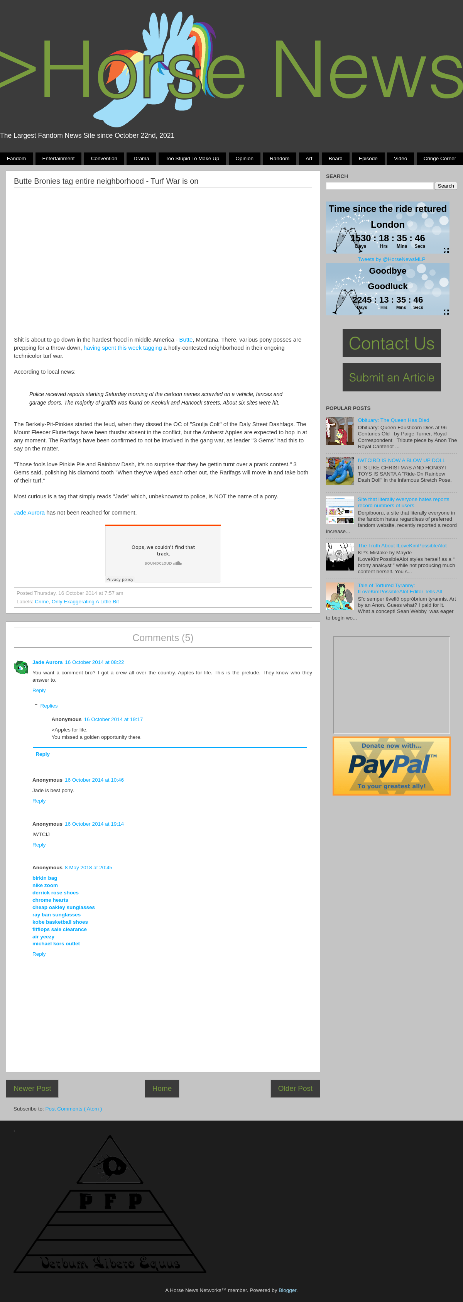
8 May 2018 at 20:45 (88, 867)
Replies (49, 706)
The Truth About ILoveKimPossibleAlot (402, 546)
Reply (39, 690)
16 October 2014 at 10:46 (94, 780)
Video (400, 158)
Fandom (16, 158)
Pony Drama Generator (391, 685)
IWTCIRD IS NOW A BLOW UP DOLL (401, 460)
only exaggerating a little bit (85, 601)
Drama (141, 158)
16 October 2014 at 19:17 (113, 719)
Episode (368, 158)
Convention (104, 158)
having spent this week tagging (123, 348)
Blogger (287, 1290)
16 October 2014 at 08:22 (94, 662)
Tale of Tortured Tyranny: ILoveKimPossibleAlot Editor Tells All (400, 588)
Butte (186, 340)
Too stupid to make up (192, 158)
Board (336, 158)
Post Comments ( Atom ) (74, 1109)
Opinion (244, 158)
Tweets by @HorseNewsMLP (392, 259)
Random (279, 158)
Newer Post (32, 1088)
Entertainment (58, 158)
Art (309, 158)
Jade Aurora (29, 513)
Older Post (295, 1088)
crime (42, 601)
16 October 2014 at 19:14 (94, 824)
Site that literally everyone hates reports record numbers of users (403, 502)
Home (162, 1088)
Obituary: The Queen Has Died (393, 420)
